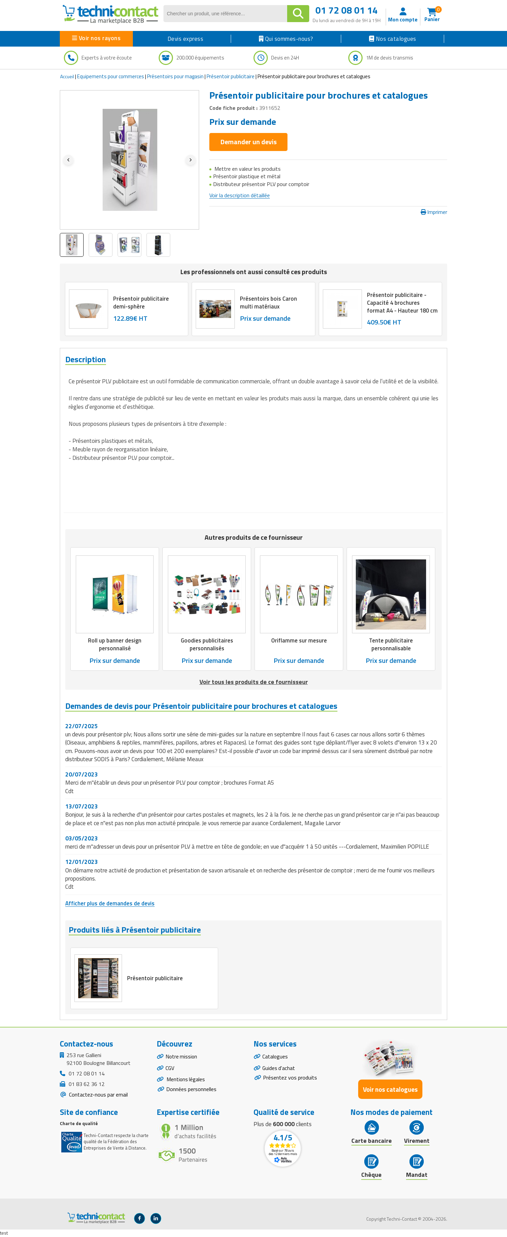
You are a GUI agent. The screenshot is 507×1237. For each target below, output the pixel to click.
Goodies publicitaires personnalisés (206, 644)
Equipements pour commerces (110, 76)
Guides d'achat (279, 1069)
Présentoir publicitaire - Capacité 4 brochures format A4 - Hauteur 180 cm (398, 306)
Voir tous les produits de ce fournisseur (253, 681)
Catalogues (275, 1057)
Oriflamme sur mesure (299, 640)
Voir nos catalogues (390, 1090)
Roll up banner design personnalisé (115, 644)
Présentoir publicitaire (231, 76)
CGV (170, 1069)
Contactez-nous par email (98, 1094)
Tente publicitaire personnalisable (391, 644)
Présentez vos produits (290, 1079)
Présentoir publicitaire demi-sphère (141, 302)
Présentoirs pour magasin (175, 76)
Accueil (67, 76)
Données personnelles (191, 1091)
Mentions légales (185, 1081)
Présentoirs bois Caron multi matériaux (269, 302)
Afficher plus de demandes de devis (110, 902)
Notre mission (181, 1057)
